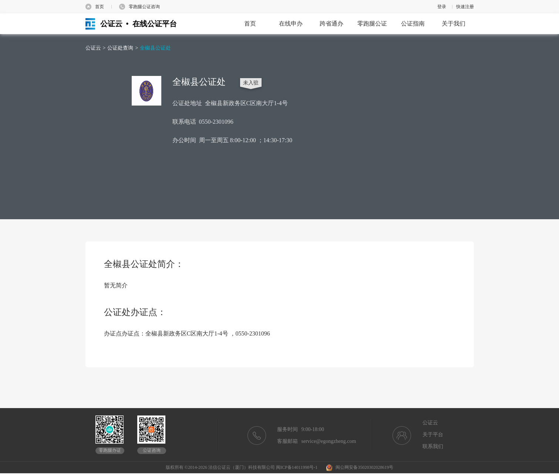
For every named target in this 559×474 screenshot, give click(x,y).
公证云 (93, 48)
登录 (441, 6)
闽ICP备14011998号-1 (296, 467)
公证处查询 (120, 48)
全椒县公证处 (155, 48)
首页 (99, 6)
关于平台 (432, 434)
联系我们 (432, 446)
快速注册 (465, 6)
